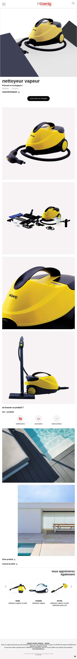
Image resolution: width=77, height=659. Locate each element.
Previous (5, 586)
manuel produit (8, 564)
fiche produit (7, 559)
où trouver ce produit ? (13, 407)
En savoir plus (38, 654)
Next (71, 586)
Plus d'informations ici (38, 648)
